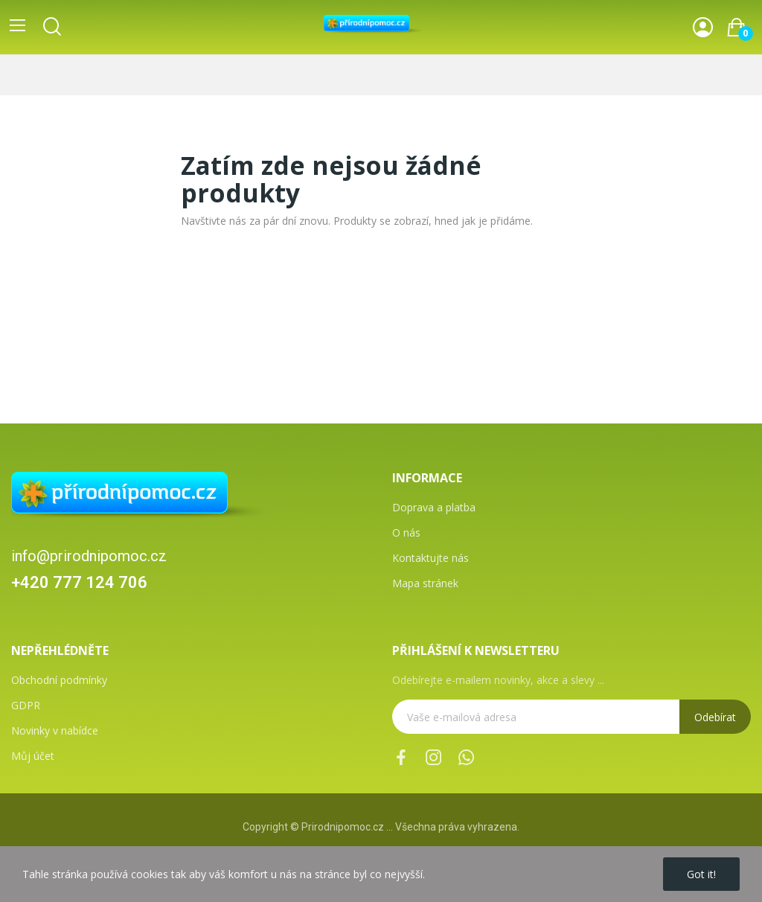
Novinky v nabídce (54, 730)
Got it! (701, 874)
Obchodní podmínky (59, 680)
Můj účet (32, 756)
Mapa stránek (425, 583)
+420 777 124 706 (79, 582)
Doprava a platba (434, 507)
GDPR (25, 705)
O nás (406, 532)
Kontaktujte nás (430, 558)
